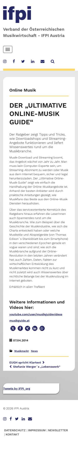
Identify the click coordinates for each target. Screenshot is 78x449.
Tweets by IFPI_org (16, 388)
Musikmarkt (21, 351)
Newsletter (58, 430)
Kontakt (12, 434)
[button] (13, 328)
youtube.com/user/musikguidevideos (35, 314)
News (34, 351)
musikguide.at (19, 320)
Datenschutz (15, 430)
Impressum (37, 430)
